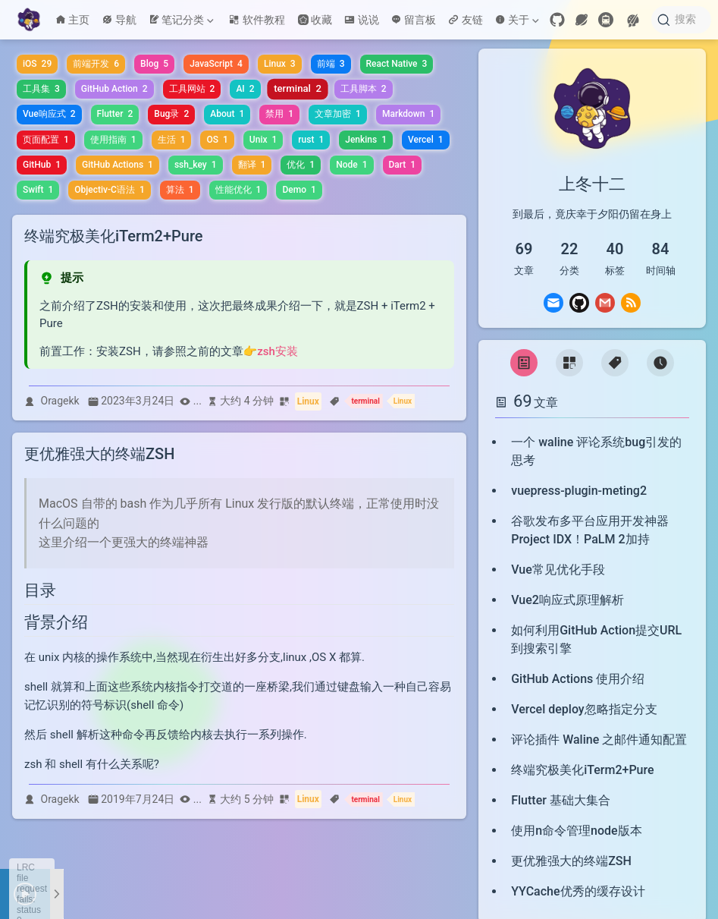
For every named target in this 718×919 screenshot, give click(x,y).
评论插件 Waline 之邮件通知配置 (599, 739)
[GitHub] (557, 20)
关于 (517, 20)
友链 (465, 20)
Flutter (115, 114)
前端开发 (96, 63)
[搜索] (681, 19)
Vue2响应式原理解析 (567, 600)
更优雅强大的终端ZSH (571, 861)
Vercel (426, 139)
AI (245, 88)
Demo (298, 189)
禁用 (279, 114)
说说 (361, 20)
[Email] (553, 303)
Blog (154, 63)
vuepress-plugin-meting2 (579, 490)
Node (351, 164)
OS (216, 139)
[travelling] (606, 20)
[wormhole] (581, 20)
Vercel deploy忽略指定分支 (584, 709)
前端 (331, 63)
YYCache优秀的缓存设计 (577, 891)
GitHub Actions (117, 164)
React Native (397, 63)
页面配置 (46, 139)
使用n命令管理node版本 (576, 830)
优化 (301, 164)
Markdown (408, 114)
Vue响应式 (49, 114)
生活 (172, 139)
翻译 (252, 164)
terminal (297, 88)
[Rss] (631, 303)
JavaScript (216, 63)
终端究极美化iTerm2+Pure (582, 770)
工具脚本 (363, 88)
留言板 (414, 20)
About (227, 114)
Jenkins (366, 139)
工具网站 (192, 88)
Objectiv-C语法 (109, 189)
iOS (37, 63)
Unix (263, 139)
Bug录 (171, 114)
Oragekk (60, 401)
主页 (72, 20)
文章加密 (338, 114)
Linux (280, 63)
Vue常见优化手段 (558, 569)
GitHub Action (114, 88)
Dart (402, 164)
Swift (38, 189)
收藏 (315, 20)
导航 (119, 20)
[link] (592, 147)
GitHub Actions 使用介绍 (577, 679)
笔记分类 (181, 20)
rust (311, 139)
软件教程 (257, 20)
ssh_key (195, 164)
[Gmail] (605, 303)
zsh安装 (277, 351)
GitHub (42, 164)
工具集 (41, 88)
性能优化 (238, 189)
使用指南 (113, 139)
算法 (180, 189)
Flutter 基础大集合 (560, 800)
